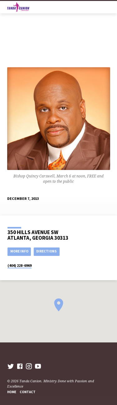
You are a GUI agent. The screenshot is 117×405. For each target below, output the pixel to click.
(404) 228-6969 (19, 265)
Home (11, 392)
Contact (28, 392)
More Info (19, 251)
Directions (46, 251)
